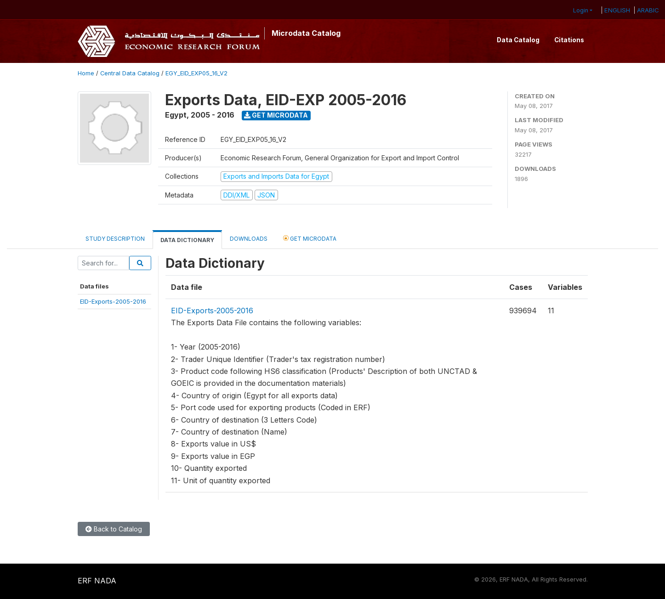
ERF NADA (97, 580)
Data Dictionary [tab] (187, 240)
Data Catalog (518, 40)
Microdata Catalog (306, 33)
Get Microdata (276, 115)
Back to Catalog (113, 529)
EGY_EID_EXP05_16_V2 (196, 73)
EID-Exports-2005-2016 (113, 301)
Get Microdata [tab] (309, 238)
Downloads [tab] (248, 238)
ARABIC (648, 10)
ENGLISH (617, 10)
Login (580, 10)
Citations (569, 40)
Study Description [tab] (115, 238)
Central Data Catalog (129, 73)
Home (86, 73)
